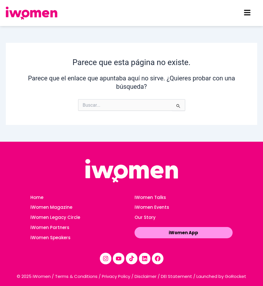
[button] (247, 13)
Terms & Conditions (76, 276)
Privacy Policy (116, 276)
